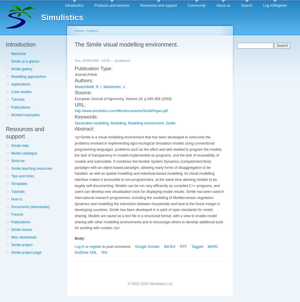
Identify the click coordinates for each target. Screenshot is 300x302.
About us (223, 6)
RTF (183, 247)
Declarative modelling (92, 123)
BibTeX (169, 247)
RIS (104, 252)
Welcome (18, 54)
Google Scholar (147, 247)
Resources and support (158, 6)
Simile (170, 123)
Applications (20, 84)
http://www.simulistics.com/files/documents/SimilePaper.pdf (121, 111)
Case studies (21, 92)
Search (247, 6)
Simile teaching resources (31, 169)
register (96, 247)
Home (79, 30)
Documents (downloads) (30, 207)
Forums (17, 214)
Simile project (22, 245)
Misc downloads (23, 237)
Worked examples (25, 115)
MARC (213, 247)
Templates (19, 184)
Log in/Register (275, 6)
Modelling (118, 123)
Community (197, 6)
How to (16, 199)
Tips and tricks (22, 176)
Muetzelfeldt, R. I (88, 87)
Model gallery (21, 69)
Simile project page (26, 252)
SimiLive (18, 161)
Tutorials (18, 99)
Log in (79, 247)
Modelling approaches (28, 77)
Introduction (74, 6)
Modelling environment (146, 123)
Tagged (197, 247)
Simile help (19, 146)
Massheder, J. (114, 87)
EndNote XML (86, 252)
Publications (20, 107)
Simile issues (21, 230)
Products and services (111, 6)
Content (92, 30)
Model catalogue (24, 153)
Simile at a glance (25, 61)
